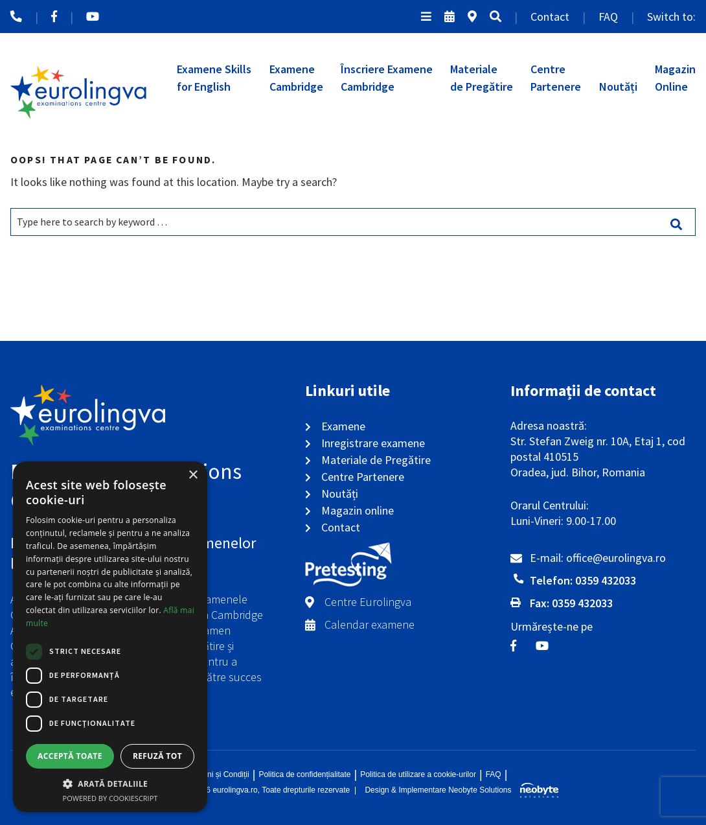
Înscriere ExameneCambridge (387, 78)
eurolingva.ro (234, 790)
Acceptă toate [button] (70, 755)
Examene (343, 426)
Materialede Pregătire (481, 78)
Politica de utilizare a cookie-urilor (418, 774)
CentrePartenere (555, 78)
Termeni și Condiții (217, 774)
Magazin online (357, 510)
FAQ (608, 16)
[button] (110, 783)
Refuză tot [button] (157, 755)
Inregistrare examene (373, 443)
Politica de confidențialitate (304, 774)
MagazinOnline (675, 78)
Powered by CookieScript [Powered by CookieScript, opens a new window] (110, 798)
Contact (549, 16)
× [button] (193, 475)
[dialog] (110, 636)
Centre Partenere (362, 476)
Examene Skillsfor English (214, 78)
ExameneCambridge (296, 78)
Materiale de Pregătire (376, 459)
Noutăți (618, 86)
